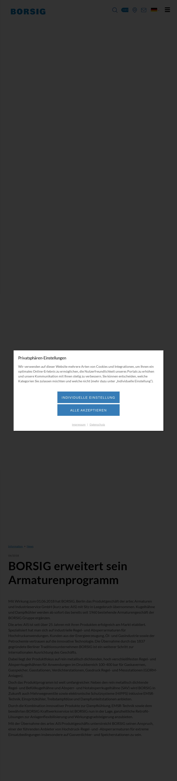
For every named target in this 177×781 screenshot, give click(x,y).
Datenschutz (97, 424)
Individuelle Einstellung (88, 397)
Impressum (79, 424)
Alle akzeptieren (88, 410)
